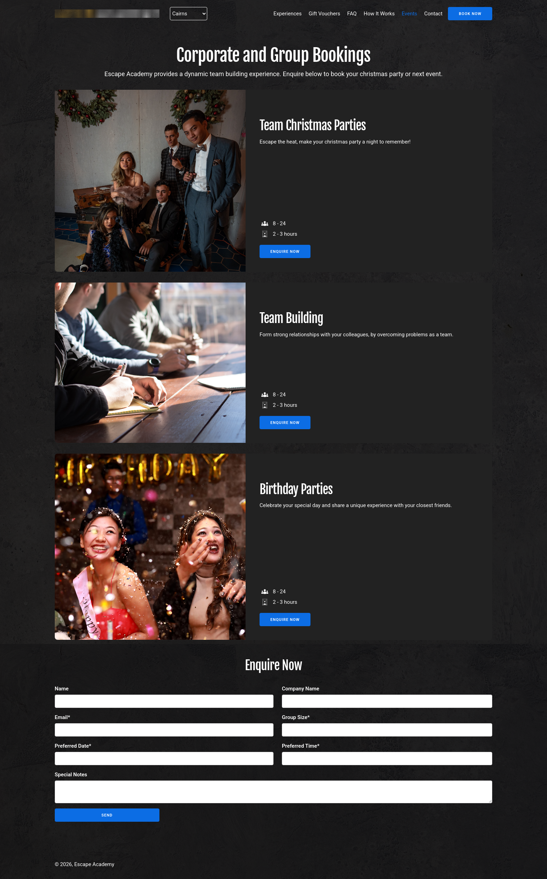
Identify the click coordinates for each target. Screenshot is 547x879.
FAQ (352, 13)
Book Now (470, 14)
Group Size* (296, 717)
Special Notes (71, 774)
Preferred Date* (73, 746)
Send (107, 815)
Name (62, 689)
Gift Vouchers (324, 13)
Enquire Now (285, 251)
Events (409, 13)
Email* (62, 717)
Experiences (288, 13)
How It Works (379, 13)
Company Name (300, 689)
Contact (433, 13)
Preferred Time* (301, 746)
